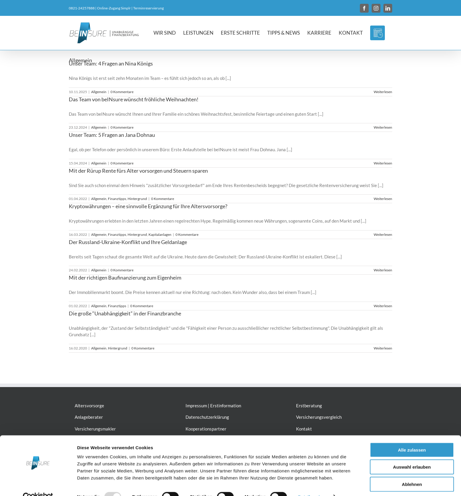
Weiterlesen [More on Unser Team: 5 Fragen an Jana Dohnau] (383, 163)
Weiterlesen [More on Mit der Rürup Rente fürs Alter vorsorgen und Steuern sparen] (383, 198)
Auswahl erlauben (412, 454)
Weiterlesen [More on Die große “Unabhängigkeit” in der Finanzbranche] (383, 348)
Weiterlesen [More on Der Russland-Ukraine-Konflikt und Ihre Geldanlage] (383, 270)
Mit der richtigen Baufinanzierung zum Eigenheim (125, 277)
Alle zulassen (412, 437)
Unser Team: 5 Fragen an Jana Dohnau (112, 135)
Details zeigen (313, 484)
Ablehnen (412, 471)
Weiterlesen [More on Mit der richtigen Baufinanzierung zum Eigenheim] (383, 306)
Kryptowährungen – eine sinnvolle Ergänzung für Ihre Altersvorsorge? (148, 206)
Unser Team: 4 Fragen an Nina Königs (111, 63)
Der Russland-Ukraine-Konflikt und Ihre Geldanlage (128, 242)
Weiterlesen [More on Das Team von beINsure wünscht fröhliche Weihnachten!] (383, 127)
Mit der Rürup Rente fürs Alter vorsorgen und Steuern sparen (138, 170)
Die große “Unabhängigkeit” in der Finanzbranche (125, 313)
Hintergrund (137, 198)
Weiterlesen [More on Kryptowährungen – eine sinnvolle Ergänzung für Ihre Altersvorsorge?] (383, 234)
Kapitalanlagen (159, 234)
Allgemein (98, 92)
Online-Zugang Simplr (114, 8)
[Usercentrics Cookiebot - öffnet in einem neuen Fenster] (38, 484)
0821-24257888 (82, 8)
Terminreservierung (148, 8)
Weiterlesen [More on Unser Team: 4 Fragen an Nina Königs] (383, 92)
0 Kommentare (122, 92)
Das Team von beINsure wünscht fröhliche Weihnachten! (133, 99)
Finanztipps (117, 198)
